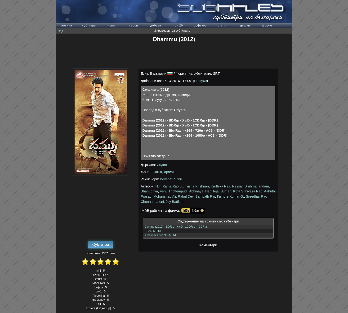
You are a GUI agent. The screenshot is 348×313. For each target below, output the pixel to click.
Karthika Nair (220, 186)
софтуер (200, 25)
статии (223, 25)
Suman (225, 191)
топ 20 (178, 25)
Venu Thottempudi (173, 191)
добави (155, 25)
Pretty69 (200, 81)
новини (66, 25)
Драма (169, 172)
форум (267, 25)
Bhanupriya (149, 191)
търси (133, 25)
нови (111, 25)
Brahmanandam (257, 186)
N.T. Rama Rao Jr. (169, 186)
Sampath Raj (205, 196)
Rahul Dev (185, 196)
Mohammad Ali (164, 196)
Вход (60, 31)
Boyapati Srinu (171, 179)
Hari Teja (212, 191)
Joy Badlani (174, 202)
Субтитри (100, 245)
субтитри (89, 25)
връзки (245, 25)
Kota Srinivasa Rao (247, 191)
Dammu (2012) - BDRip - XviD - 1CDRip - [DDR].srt (176, 226)
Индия (162, 165)
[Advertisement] (174, 55)
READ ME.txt (152, 231)
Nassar (237, 186)
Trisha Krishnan (197, 186)
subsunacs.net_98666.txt (160, 235)
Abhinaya (196, 191)
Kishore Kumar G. (230, 196)
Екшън (157, 172)
